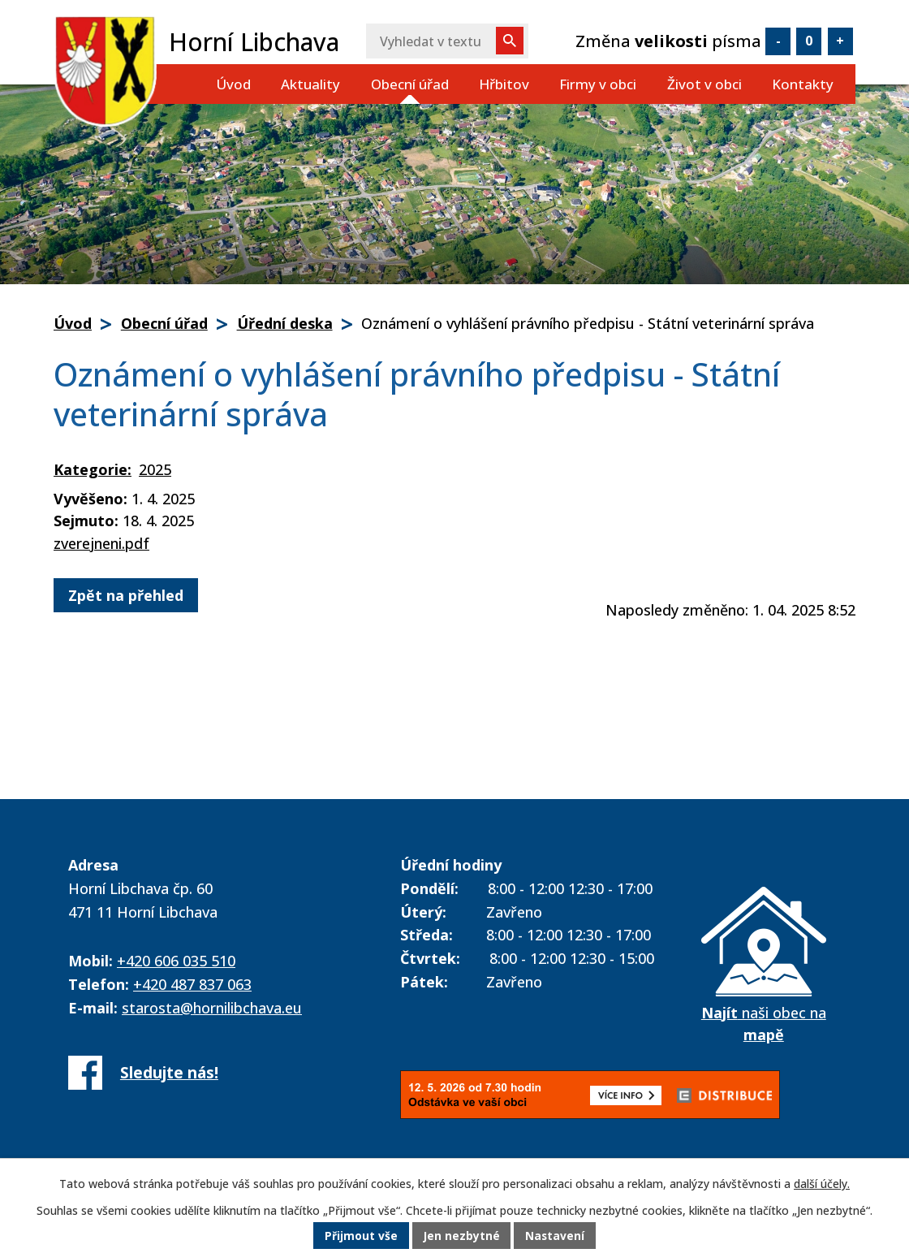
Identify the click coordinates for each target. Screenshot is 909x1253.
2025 (155, 469)
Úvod (233, 84)
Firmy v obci (597, 84)
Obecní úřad (410, 84)
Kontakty (803, 84)
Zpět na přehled (125, 595)
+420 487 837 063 (192, 984)
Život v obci (704, 84)
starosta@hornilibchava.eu (212, 1008)
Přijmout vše (360, 1236)
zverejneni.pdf (101, 543)
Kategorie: (92, 469)
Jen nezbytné (461, 1236)
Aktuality (310, 84)
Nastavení (556, 1236)
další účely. (822, 1183)
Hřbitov (504, 84)
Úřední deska (285, 323)
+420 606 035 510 (176, 960)
